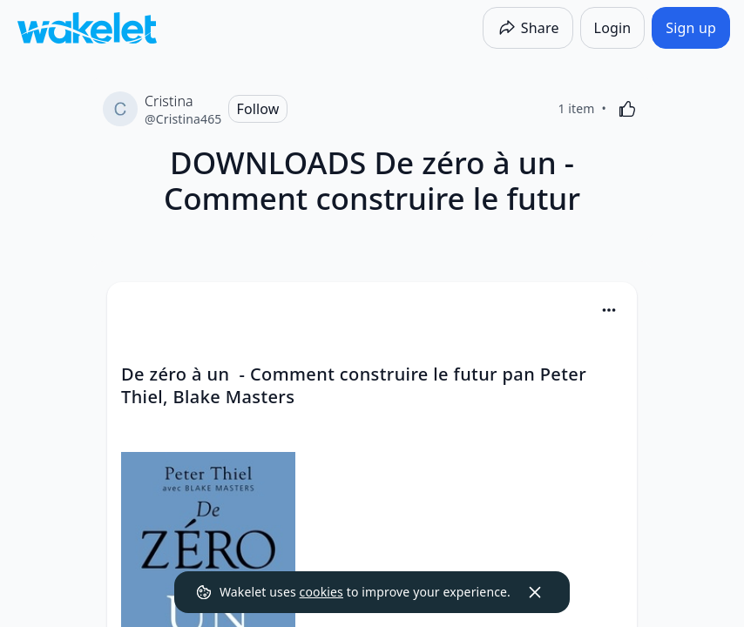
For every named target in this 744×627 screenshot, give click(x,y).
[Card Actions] (609, 310)
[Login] (613, 28)
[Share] (528, 28)
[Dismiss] (535, 592)
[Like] (627, 109)
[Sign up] (691, 28)
